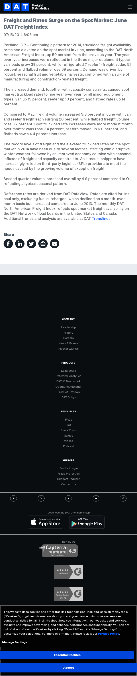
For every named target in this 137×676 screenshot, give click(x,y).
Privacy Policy (108, 633)
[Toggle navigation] (130, 7)
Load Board (68, 370)
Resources (68, 411)
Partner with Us (68, 348)
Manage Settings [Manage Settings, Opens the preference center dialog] (14, 642)
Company (68, 319)
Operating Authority (68, 386)
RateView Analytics (68, 375)
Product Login (68, 468)
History (68, 332)
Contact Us (68, 484)
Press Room (68, 430)
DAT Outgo (68, 397)
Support (68, 460)
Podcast (68, 446)
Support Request (68, 478)
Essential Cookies (67, 655)
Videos (68, 440)
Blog (68, 424)
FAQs (68, 419)
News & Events (68, 343)
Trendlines (101, 218)
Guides (68, 435)
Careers (68, 337)
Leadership (68, 327)
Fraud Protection (68, 473)
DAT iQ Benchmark (68, 381)
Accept (68, 667)
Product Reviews (68, 391)
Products (68, 362)
